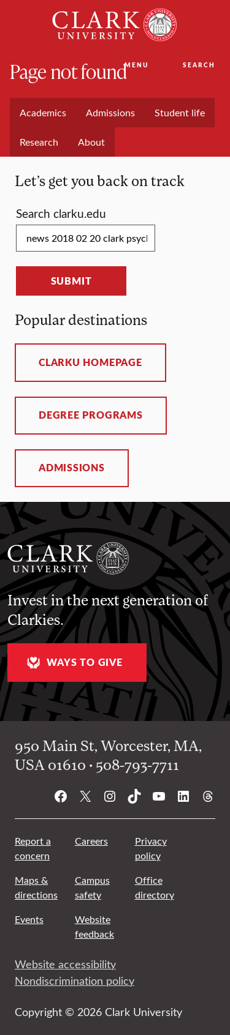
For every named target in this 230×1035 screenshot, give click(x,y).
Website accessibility (65, 964)
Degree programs (91, 415)
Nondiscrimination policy (74, 980)
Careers (91, 840)
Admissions (72, 467)
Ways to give (73, 662)
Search (199, 65)
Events (29, 919)
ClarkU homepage (90, 362)
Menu (136, 65)
